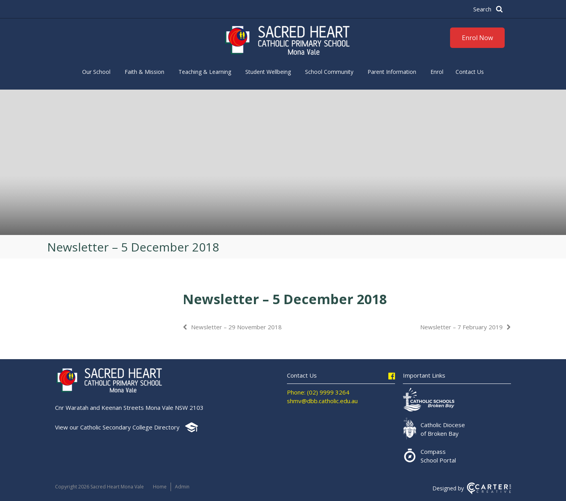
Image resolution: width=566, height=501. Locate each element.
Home (160, 486)
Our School (96, 71)
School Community (329, 71)
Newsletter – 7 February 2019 (461, 327)
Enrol (436, 71)
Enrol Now (477, 37)
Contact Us (470, 71)
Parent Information (392, 71)
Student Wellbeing (268, 71)
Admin (182, 486)
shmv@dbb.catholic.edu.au (322, 401)
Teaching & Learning (204, 71)
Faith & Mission (144, 71)
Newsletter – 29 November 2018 (236, 327)
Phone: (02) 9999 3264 (318, 392)
